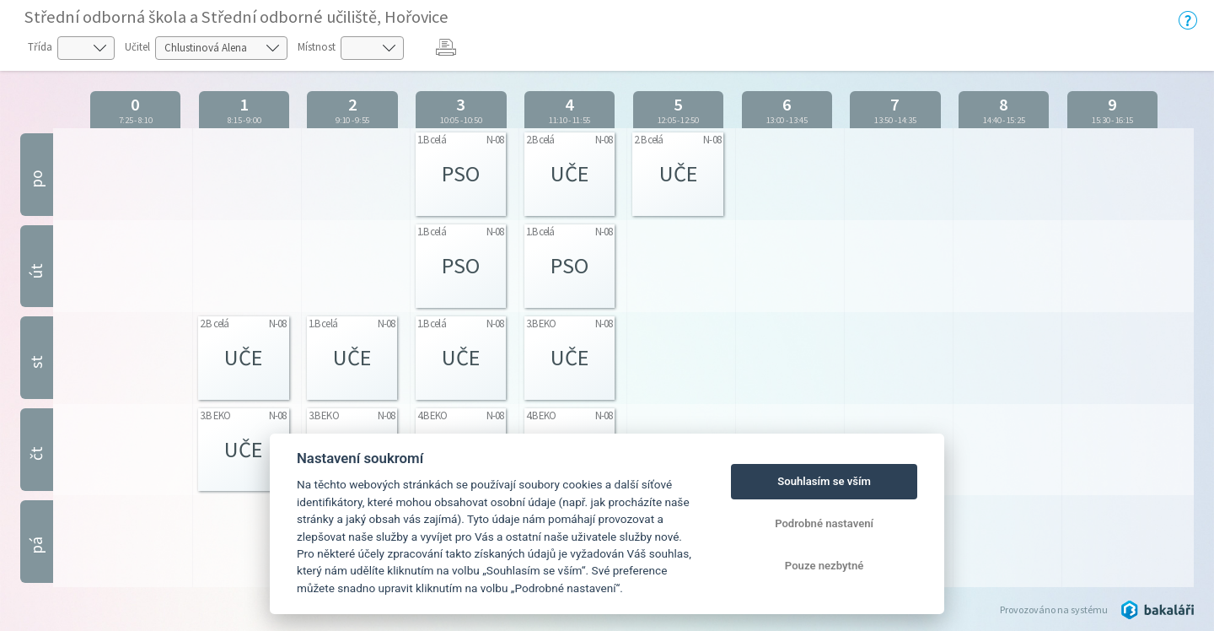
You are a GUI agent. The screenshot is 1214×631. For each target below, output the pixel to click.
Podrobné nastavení (824, 523)
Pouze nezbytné (824, 565)
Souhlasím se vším (824, 481)
